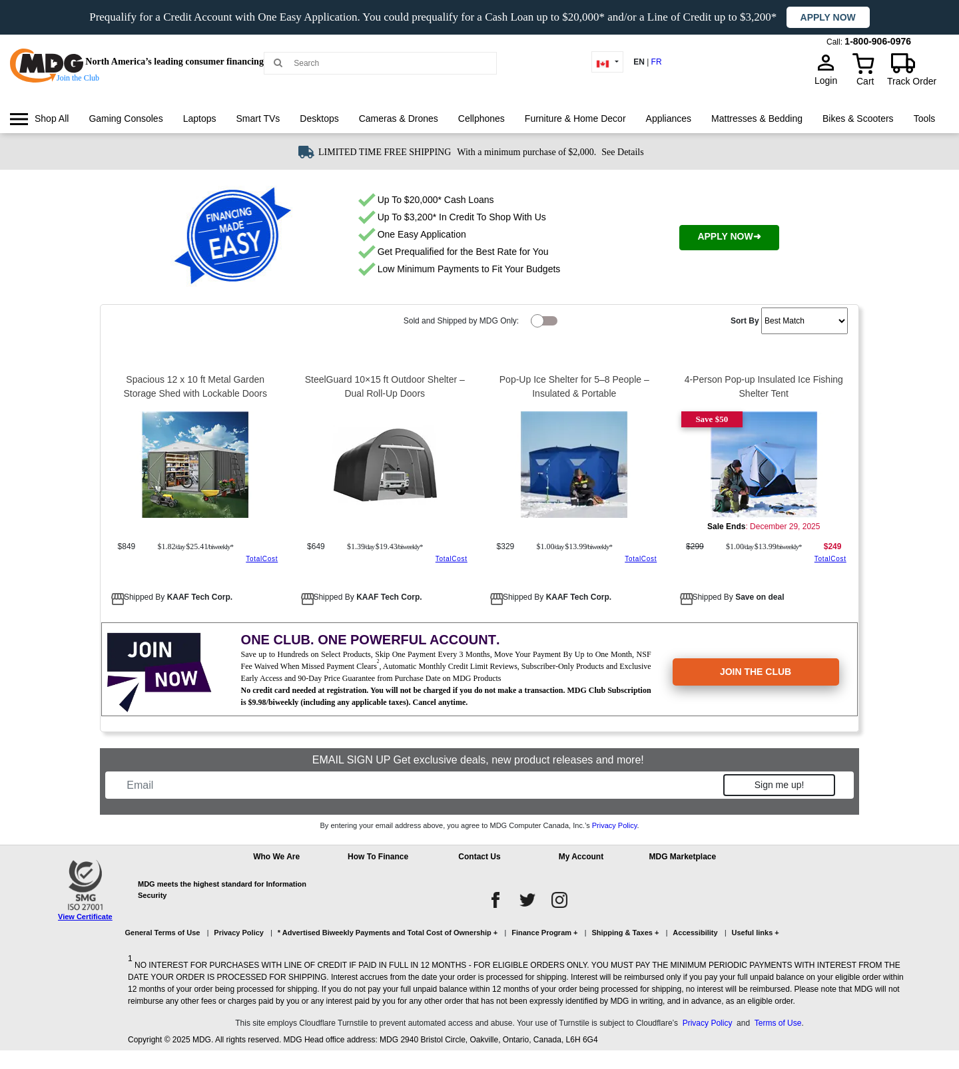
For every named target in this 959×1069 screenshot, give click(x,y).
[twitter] (527, 900)
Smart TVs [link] (258, 118)
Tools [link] (925, 118)
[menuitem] (39, 119)
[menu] (479, 131)
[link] (39, 119)
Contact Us (479, 856)
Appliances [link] (669, 118)
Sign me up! (779, 784)
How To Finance (378, 856)
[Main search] (278, 62)
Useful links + (755, 933)
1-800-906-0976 (877, 41)
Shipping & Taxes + (625, 933)
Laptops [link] (199, 118)
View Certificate (85, 917)
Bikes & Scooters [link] (858, 118)
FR (656, 62)
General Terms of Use (162, 933)
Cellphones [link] (481, 118)
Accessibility (695, 933)
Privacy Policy (614, 825)
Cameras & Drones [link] (398, 118)
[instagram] (559, 900)
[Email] (421, 785)
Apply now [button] (828, 17)
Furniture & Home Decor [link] (575, 118)
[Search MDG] (385, 63)
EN (639, 62)
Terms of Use (778, 1023)
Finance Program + (544, 933)
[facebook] (495, 900)
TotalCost (262, 558)
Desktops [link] (319, 118)
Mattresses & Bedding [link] (756, 118)
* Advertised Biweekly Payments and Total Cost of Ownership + (387, 933)
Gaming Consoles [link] (125, 118)
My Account (581, 856)
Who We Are (276, 856)
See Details (622, 152)
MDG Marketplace (682, 856)
